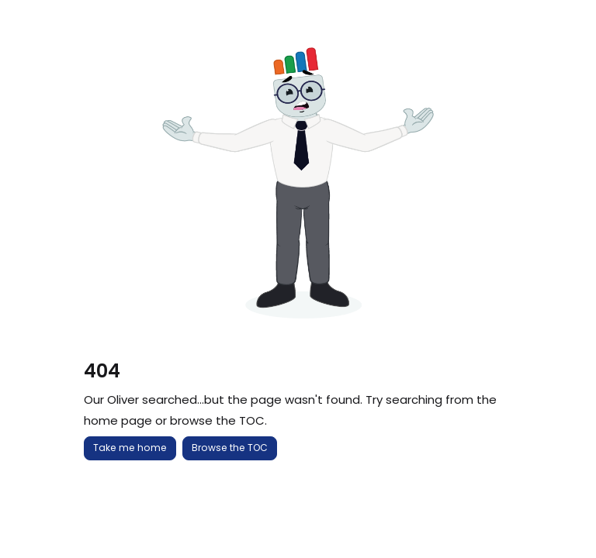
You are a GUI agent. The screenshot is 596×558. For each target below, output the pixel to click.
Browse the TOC (230, 447)
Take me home (130, 447)
